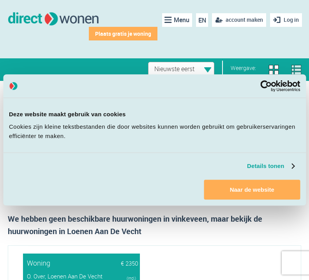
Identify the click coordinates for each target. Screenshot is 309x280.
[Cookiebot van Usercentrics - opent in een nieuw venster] (266, 86)
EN (202, 20)
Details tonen (265, 166)
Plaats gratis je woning (123, 33)
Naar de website (252, 189)
